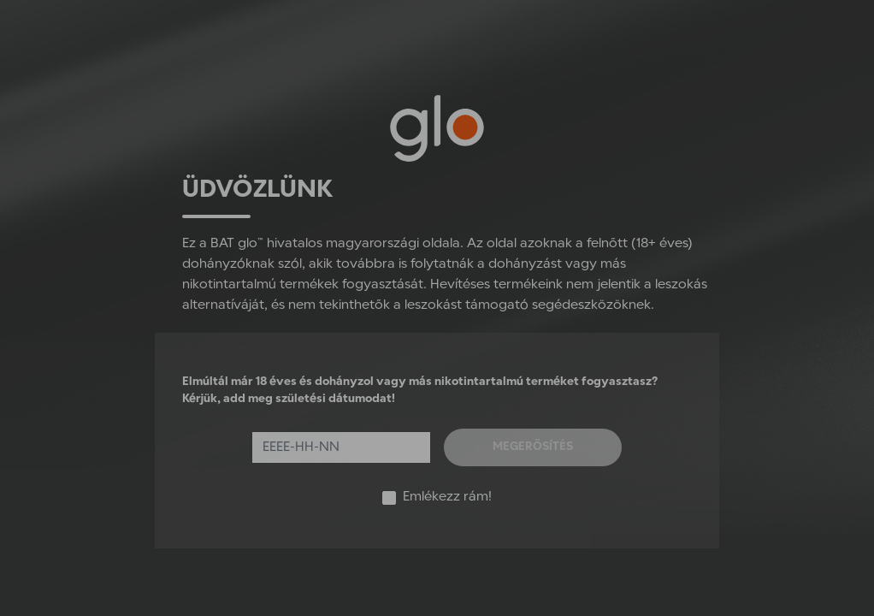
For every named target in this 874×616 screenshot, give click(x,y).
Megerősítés (533, 447)
